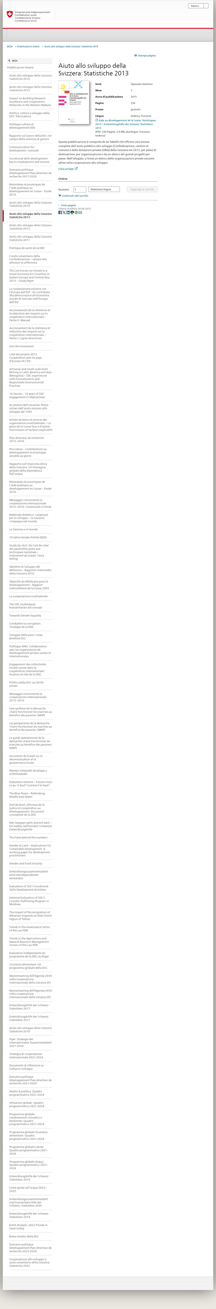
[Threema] (72, 212)
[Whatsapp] (76, 212)
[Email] (80, 212)
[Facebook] (60, 212)
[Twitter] (64, 212)
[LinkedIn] (68, 212)
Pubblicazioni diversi (28, 46)
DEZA (10, 46)
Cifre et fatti (68, 169)
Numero (63, 189)
